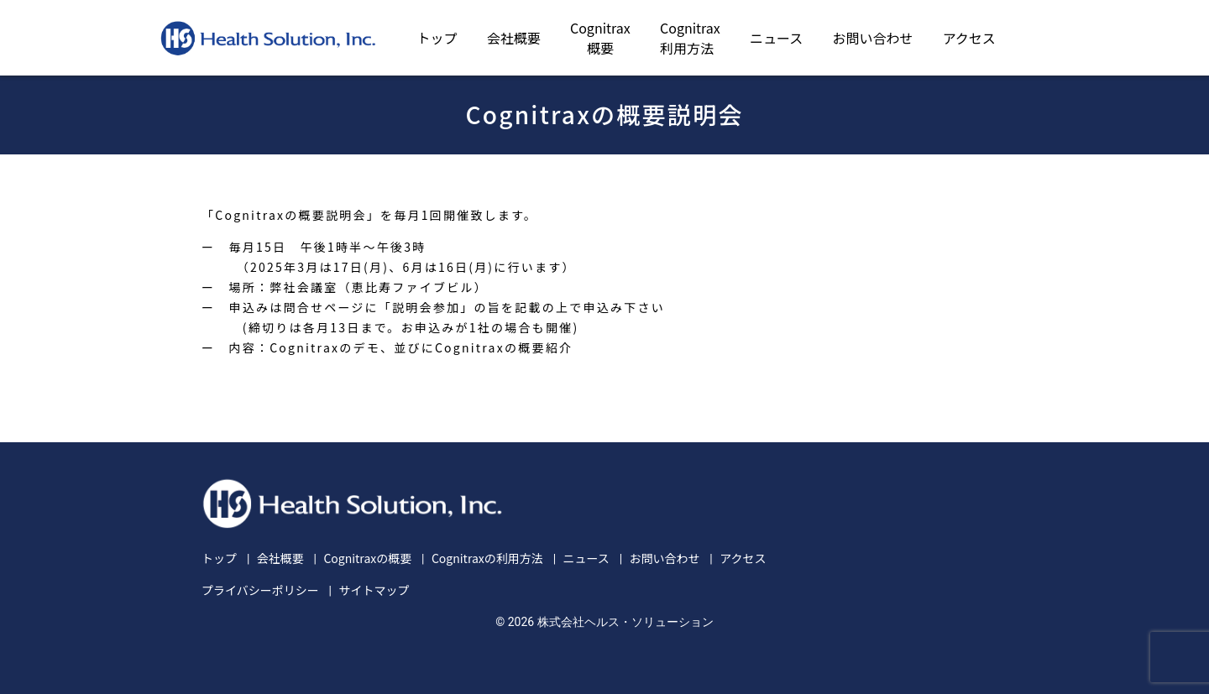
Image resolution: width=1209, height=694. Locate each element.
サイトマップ (373, 590)
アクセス (969, 38)
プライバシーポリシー (260, 590)
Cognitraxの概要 (367, 558)
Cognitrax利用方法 (690, 38)
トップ (437, 38)
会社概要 (514, 38)
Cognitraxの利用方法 (487, 558)
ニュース (776, 38)
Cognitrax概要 (600, 38)
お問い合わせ (872, 38)
